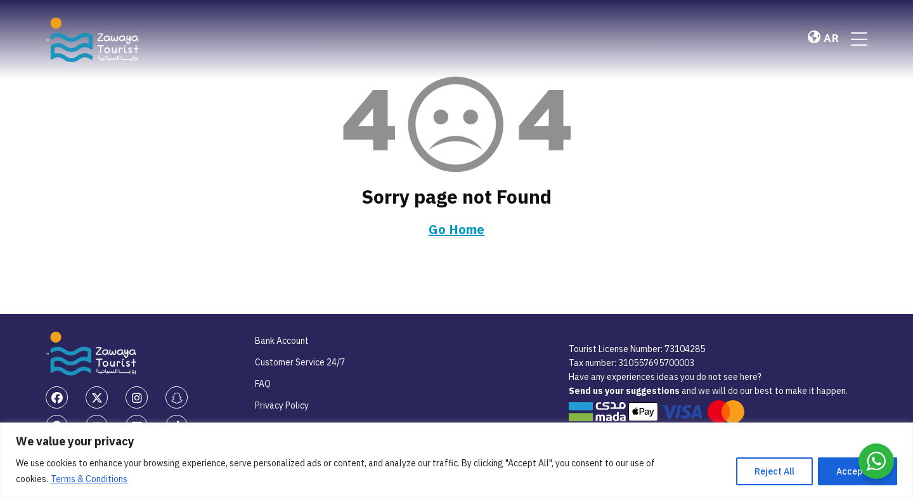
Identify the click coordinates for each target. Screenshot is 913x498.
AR (823, 38)
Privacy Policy (282, 405)
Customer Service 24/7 (300, 362)
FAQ (263, 384)
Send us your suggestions (625, 390)
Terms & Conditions (89, 479)
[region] (456, 460)
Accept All (857, 471)
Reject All (774, 471)
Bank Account (282, 340)
